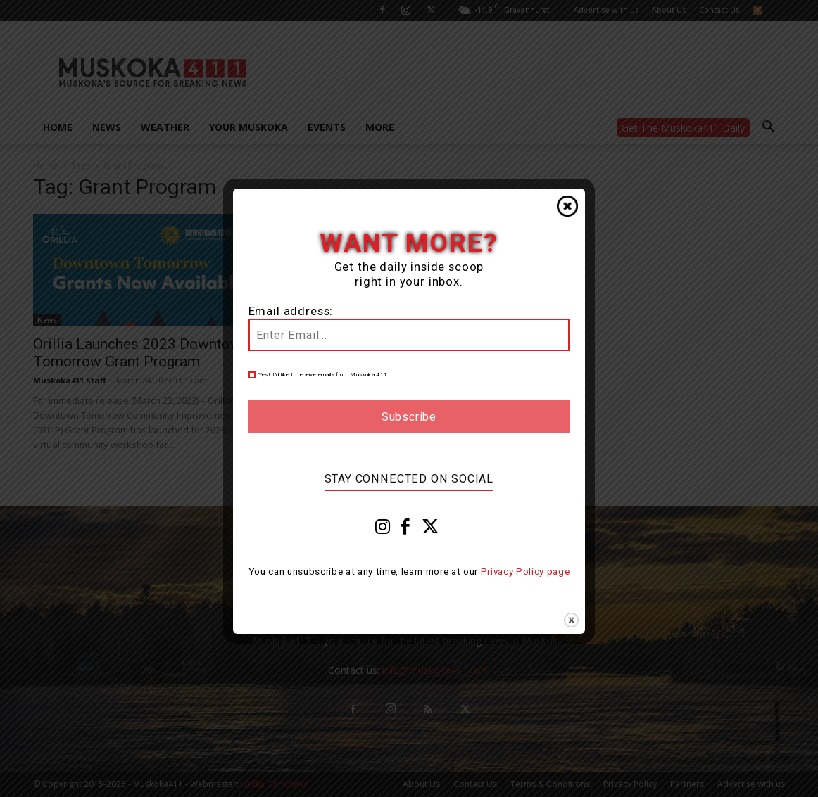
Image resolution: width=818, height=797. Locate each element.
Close (567, 206)
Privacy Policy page (525, 571)
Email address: (291, 311)
